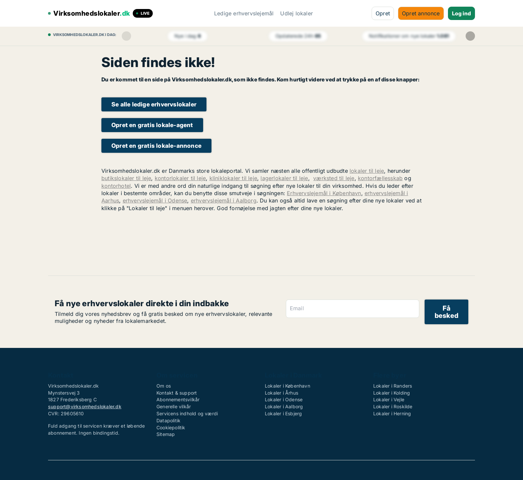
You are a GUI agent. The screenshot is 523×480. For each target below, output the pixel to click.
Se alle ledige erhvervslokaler (153, 104)
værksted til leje (333, 178)
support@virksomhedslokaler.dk (84, 406)
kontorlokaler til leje (180, 178)
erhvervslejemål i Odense (155, 200)
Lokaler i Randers (392, 386)
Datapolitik (168, 420)
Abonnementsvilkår (177, 399)
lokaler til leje (367, 170)
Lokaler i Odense (284, 399)
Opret (383, 13)
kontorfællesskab (380, 178)
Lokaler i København (287, 386)
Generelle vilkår (173, 406)
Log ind (461, 13)
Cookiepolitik (170, 427)
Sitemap (165, 434)
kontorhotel (116, 185)
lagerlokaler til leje (284, 178)
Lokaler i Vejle (388, 399)
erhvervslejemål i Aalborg (223, 200)
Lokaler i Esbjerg (283, 413)
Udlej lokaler (296, 13)
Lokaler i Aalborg (284, 406)
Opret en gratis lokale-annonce (156, 145)
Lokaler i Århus (281, 393)
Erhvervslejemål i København (324, 193)
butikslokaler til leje (126, 178)
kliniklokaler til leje (233, 178)
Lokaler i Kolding (391, 393)
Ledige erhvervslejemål (244, 13)
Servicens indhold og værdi (187, 413)
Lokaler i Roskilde (393, 406)
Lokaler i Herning (392, 413)
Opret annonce (421, 13)
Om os (163, 386)
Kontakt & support (176, 393)
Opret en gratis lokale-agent (152, 124)
